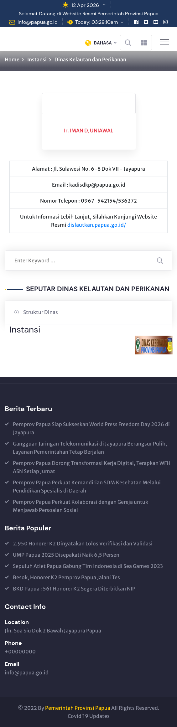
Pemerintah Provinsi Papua (77, 708)
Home (12, 59)
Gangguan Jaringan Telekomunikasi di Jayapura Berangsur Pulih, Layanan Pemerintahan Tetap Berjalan (90, 448)
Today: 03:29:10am (96, 22)
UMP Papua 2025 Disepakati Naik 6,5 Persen (66, 555)
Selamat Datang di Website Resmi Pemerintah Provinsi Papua (89, 13)
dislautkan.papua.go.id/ (96, 225)
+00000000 (20, 651)
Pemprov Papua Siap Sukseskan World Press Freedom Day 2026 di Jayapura (91, 428)
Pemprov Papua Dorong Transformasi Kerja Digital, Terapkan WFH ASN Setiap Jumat (91, 467)
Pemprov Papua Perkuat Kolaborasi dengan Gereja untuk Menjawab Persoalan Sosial (80, 506)
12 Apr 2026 (85, 5)
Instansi (37, 59)
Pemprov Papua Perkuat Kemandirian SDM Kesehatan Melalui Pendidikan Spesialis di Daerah (87, 486)
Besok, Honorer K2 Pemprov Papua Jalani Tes (66, 577)
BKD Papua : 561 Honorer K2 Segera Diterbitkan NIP (74, 588)
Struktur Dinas (40, 312)
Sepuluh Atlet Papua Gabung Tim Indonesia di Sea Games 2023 (88, 566)
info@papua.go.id (38, 22)
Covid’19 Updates (89, 716)
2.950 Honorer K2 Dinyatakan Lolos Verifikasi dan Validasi (83, 543)
